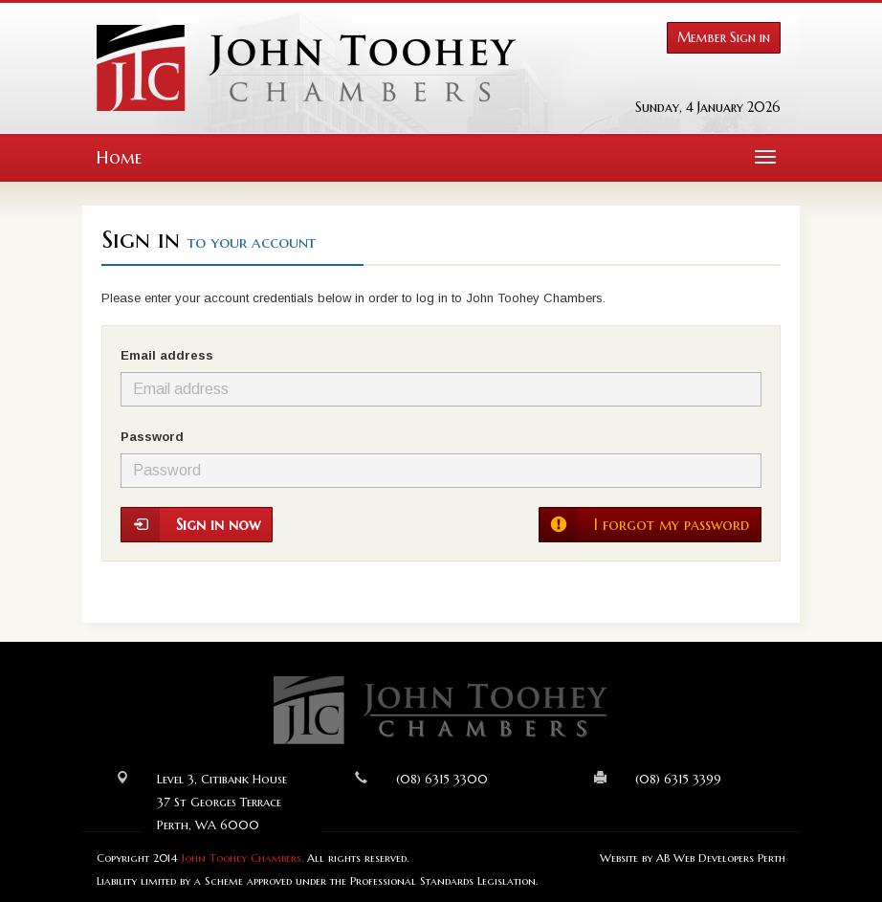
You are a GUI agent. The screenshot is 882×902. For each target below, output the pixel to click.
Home (119, 157)
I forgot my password (644, 524)
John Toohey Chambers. (242, 858)
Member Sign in (723, 37)
